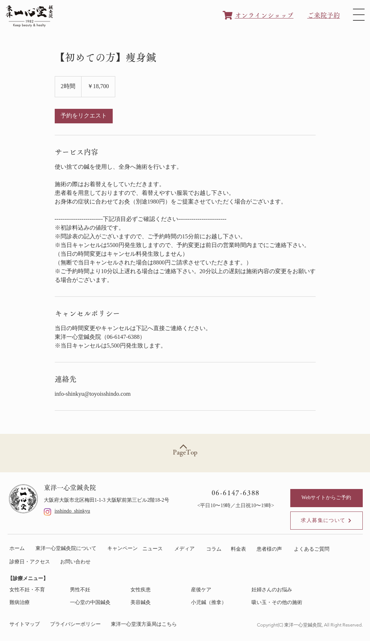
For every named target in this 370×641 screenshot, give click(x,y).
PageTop (185, 452)
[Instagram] (47, 511)
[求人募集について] (326, 520)
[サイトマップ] (26, 624)
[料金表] (240, 549)
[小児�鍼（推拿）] (217, 602)
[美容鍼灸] (157, 602)
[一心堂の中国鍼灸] (96, 602)
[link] (84, 116)
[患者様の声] (271, 549)
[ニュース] (153, 549)
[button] (359, 15)
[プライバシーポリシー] (76, 624)
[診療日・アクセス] (31, 562)
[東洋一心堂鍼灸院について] (67, 548)
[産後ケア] (217, 590)
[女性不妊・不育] (36, 590)
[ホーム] (19, 548)
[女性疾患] (157, 590)
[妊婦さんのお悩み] (278, 590)
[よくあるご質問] (313, 549)
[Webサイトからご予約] (326, 498)
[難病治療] (36, 602)
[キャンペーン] (123, 548)
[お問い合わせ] (77, 562)
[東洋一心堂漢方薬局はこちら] (145, 624)
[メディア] (184, 549)
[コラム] (214, 549)
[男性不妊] (96, 590)
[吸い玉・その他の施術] (278, 602)
